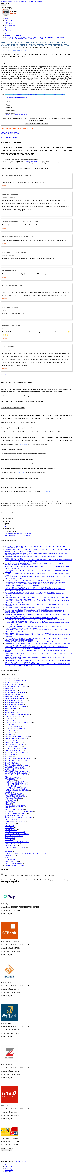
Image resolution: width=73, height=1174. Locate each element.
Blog (6, 22)
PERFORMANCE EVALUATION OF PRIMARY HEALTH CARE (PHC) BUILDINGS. (32, 607)
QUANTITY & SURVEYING (14, 35)
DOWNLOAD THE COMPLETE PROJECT (14, 51)
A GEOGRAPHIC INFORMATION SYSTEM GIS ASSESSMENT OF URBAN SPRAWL (32, 592)
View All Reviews (6, 375)
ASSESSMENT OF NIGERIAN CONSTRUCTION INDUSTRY (52, 94)
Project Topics (9, 20)
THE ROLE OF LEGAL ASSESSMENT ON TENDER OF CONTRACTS (27, 587)
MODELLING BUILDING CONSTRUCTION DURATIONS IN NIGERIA (28, 609)
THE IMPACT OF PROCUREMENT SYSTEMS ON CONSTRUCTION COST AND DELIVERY (35, 582)
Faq (6, 29)
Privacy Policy (9, 1170)
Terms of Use (9, 1168)
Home (6, 18)
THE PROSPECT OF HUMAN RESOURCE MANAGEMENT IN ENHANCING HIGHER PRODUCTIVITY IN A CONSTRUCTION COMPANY (33, 584)
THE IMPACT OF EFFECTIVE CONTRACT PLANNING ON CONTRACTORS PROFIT (33, 580)
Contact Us (8, 30)
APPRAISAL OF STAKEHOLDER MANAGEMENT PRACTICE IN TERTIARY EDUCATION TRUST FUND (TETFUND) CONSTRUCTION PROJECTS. (37, 627)
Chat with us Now (6, 1150)
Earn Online (8, 24)
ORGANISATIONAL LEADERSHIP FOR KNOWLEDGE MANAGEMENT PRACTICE (22, 94)
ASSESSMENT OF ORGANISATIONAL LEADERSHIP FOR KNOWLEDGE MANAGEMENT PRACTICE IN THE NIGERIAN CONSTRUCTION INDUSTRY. (35, 38)
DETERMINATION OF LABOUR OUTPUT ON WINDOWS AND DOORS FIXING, (31, 618)
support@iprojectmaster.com (9, 1)
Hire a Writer (9, 27)
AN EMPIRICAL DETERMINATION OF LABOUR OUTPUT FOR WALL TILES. (30, 633)
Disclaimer (8, 1171)
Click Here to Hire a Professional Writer (36, 123)
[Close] (2, 874)
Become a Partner (11, 25)
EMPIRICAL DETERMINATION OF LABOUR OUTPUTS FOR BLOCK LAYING (31, 642)
